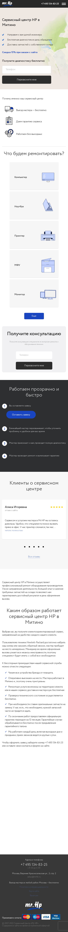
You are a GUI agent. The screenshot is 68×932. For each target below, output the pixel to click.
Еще (34, 316)
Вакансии (34, 895)
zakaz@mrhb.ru (34, 876)
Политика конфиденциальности (34, 887)
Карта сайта (34, 891)
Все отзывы (34, 556)
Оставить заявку (21, 415)
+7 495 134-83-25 (50, 3)
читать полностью (14, 530)
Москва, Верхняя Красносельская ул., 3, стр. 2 (34, 873)
